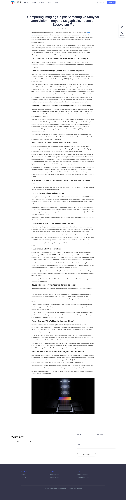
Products (33, 2)
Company (100, 434)
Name (79, 434)
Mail (79, 444)
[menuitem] (26, 2)
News (49, 2)
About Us (42, 2)
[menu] (60, 2)
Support (56, 2)
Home (26, 2)
